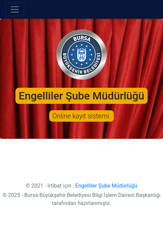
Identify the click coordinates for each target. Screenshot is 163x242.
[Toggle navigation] (14, 9)
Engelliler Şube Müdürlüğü (106, 186)
